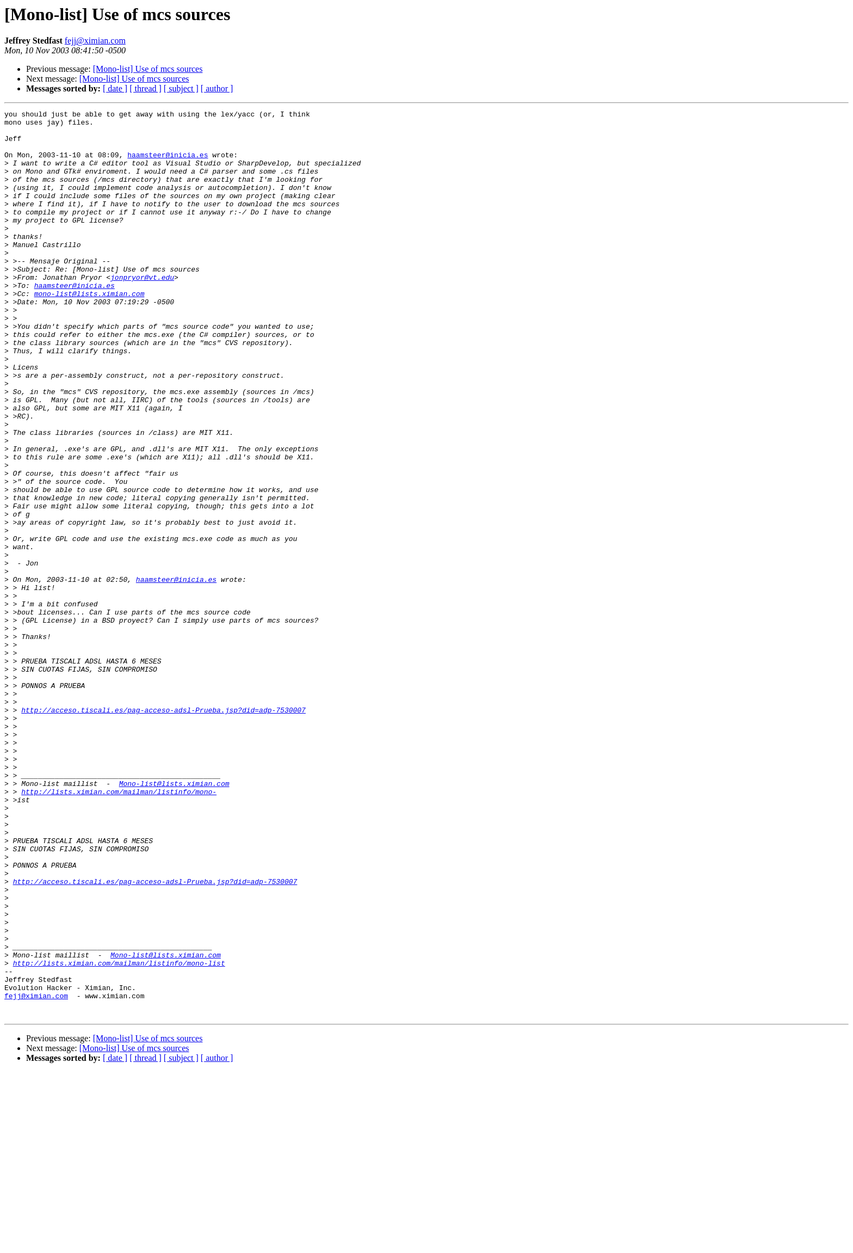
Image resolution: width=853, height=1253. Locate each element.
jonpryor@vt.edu (142, 311)
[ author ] (217, 88)
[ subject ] (181, 88)
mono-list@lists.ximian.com (89, 331)
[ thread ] (145, 88)
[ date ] (115, 88)
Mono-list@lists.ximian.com (174, 919)
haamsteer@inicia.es (167, 164)
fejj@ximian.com (95, 40)
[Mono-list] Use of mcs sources (148, 68)
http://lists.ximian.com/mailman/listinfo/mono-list (119, 1134)
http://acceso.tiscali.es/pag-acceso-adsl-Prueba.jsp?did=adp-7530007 (163, 831)
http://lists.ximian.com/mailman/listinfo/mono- (119, 928)
